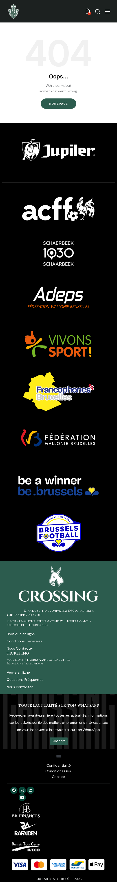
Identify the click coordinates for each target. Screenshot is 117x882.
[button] (107, 11)
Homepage (58, 103)
